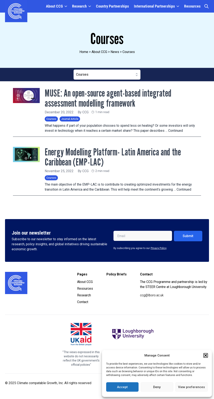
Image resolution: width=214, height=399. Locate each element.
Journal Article (69, 119)
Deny (156, 387)
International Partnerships (154, 6)
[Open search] (206, 6)
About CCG (54, 6)
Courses (51, 119)
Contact (82, 302)
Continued (175, 131)
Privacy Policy (159, 248)
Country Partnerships (112, 6)
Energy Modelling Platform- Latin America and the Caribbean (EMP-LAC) (115, 157)
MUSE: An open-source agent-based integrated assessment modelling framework (110, 98)
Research (79, 6)
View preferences (191, 387)
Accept (122, 387)
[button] (206, 355)
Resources (192, 6)
